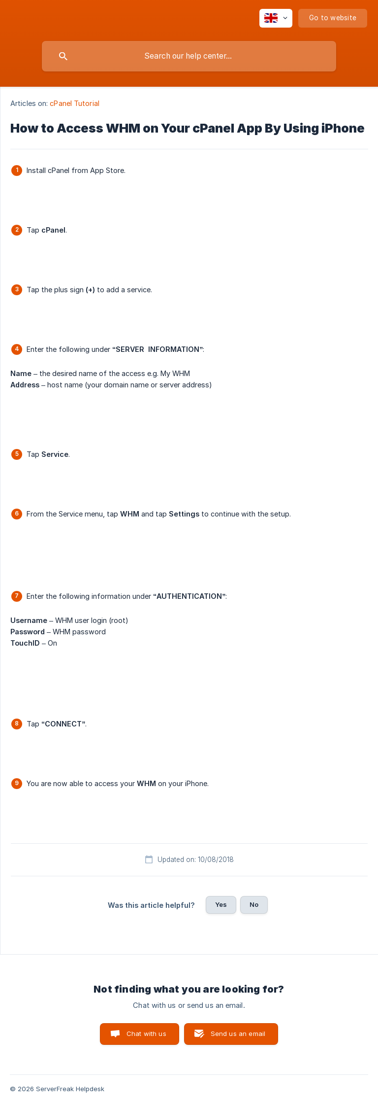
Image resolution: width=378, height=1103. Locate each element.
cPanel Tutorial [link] (74, 103)
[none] (275, 18)
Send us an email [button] (238, 1033)
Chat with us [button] (146, 1033)
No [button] (254, 904)
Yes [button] (221, 904)
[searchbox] (189, 56)
